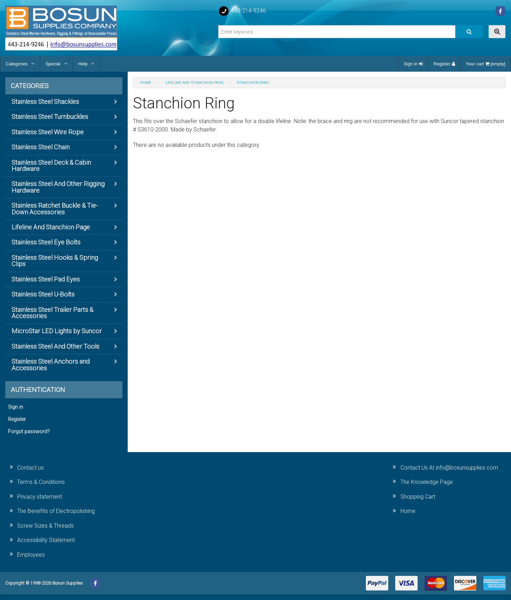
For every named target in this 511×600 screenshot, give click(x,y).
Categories (17, 63)
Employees (31, 554)
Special (53, 63)
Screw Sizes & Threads (45, 525)
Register (444, 63)
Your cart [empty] (485, 63)
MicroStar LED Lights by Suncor (57, 331)
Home (408, 511)
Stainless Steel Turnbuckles (50, 116)
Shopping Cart (417, 496)
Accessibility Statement (46, 540)
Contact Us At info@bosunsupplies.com (449, 467)
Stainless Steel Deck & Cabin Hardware (51, 165)
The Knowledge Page (426, 482)
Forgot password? (29, 432)
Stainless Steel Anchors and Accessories (51, 364)
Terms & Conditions (41, 482)
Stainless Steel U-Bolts (43, 294)
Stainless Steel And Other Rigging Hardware (58, 187)
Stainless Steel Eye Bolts (46, 242)
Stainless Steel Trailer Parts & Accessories (52, 313)
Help (83, 63)
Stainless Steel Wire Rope (48, 132)
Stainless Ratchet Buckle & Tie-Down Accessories (55, 208)
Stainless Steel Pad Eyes (46, 279)
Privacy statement (39, 496)
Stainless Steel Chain (41, 147)
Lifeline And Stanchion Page (51, 227)
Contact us (30, 467)
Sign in (413, 63)
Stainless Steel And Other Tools (55, 346)
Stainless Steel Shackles (45, 101)
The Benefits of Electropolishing (56, 511)
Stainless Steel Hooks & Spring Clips (55, 260)
